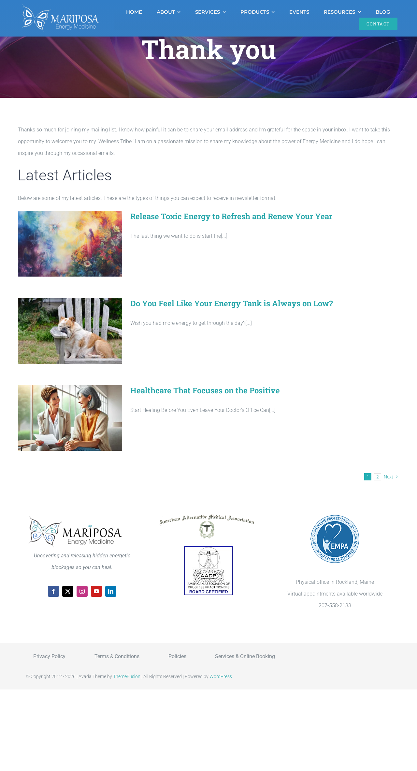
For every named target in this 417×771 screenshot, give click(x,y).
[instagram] (82, 591)
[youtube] (96, 591)
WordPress (220, 676)
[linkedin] (110, 591)
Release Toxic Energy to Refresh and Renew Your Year (231, 216)
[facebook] (53, 591)
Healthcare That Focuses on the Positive (205, 390)
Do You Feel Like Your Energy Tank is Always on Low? (231, 303)
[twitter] (67, 591)
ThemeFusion (126, 676)
